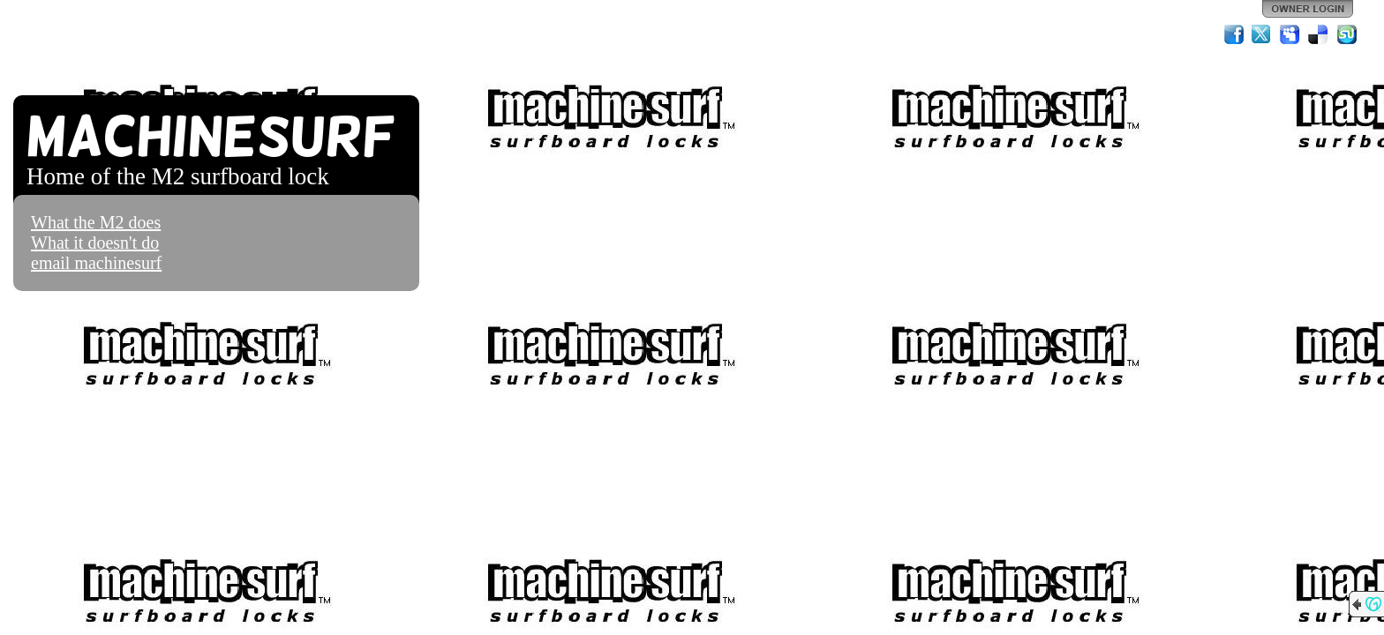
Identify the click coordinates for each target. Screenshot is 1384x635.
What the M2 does (96, 222)
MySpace (1290, 34)
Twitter (1262, 34)
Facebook (1234, 34)
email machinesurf (96, 263)
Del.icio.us (1318, 34)
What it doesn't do (95, 242)
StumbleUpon (1347, 34)
